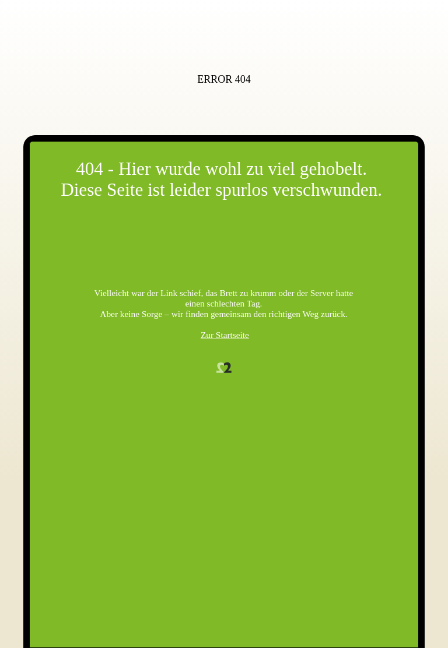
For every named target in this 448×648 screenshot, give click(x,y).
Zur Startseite (225, 335)
